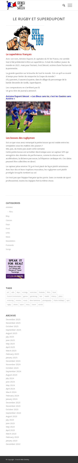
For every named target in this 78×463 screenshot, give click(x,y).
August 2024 (11, 375)
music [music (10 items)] (25, 300)
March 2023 (11, 433)
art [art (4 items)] (8, 292)
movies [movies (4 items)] (18, 300)
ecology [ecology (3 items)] (25, 292)
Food (8, 228)
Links (8, 233)
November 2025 (13, 323)
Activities (9, 207)
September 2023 (13, 413)
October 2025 (12, 326)
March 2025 (11, 350)
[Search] (62, 5)
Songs (8, 249)
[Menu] (68, 5)
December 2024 (13, 361)
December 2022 (13, 444)
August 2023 (11, 416)
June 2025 (10, 340)
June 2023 (10, 423)
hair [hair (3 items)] (41, 296)
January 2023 (11, 440)
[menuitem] (62, 5)
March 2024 (11, 392)
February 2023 (12, 437)
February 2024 (12, 395)
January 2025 (11, 357)
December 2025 (13, 319)
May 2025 (10, 343)
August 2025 (11, 333)
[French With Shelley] (32, 5)
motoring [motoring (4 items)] (10, 300)
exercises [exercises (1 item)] (33, 292)
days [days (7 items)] (18, 292)
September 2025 (13, 329)
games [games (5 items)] (25, 296)
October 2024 (12, 368)
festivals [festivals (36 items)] (42, 292)
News (8, 237)
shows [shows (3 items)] (15, 304)
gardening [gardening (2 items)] (33, 296)
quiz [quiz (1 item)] (68, 300)
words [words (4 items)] (40, 304)
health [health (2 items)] (47, 296)
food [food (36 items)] (54, 292)
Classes (9, 220)
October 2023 (12, 409)
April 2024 (10, 388)
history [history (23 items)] (53, 296)
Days (8, 224)
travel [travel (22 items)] (34, 304)
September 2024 (13, 371)
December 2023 (13, 402)
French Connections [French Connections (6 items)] (14, 296)
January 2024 (11, 399)
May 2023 (10, 426)
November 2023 (13, 406)
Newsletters (10, 241)
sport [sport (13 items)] (22, 304)
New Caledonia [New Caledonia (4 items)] (35, 300)
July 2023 (10, 420)
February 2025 (12, 354)
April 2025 (10, 347)
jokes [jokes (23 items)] (60, 296)
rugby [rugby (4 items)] (9, 304)
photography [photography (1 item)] (47, 300)
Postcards (10, 245)
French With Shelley (22, 459)
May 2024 (10, 385)
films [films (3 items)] (48, 292)
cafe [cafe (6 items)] (12, 292)
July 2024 (10, 378)
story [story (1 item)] (28, 304)
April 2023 (10, 430)
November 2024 (13, 364)
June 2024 (10, 381)
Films (11, 212)
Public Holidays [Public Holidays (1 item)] (59, 300)
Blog (7, 216)
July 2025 (10, 336)
